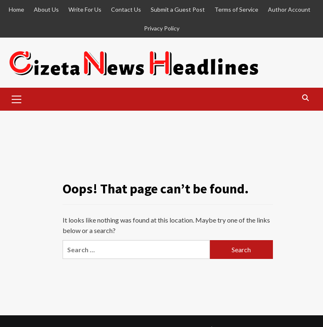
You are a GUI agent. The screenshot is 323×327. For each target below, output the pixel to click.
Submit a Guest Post (178, 9)
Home (16, 9)
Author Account (289, 9)
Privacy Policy (161, 28)
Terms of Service (236, 9)
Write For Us (84, 9)
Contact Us (126, 9)
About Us (46, 9)
